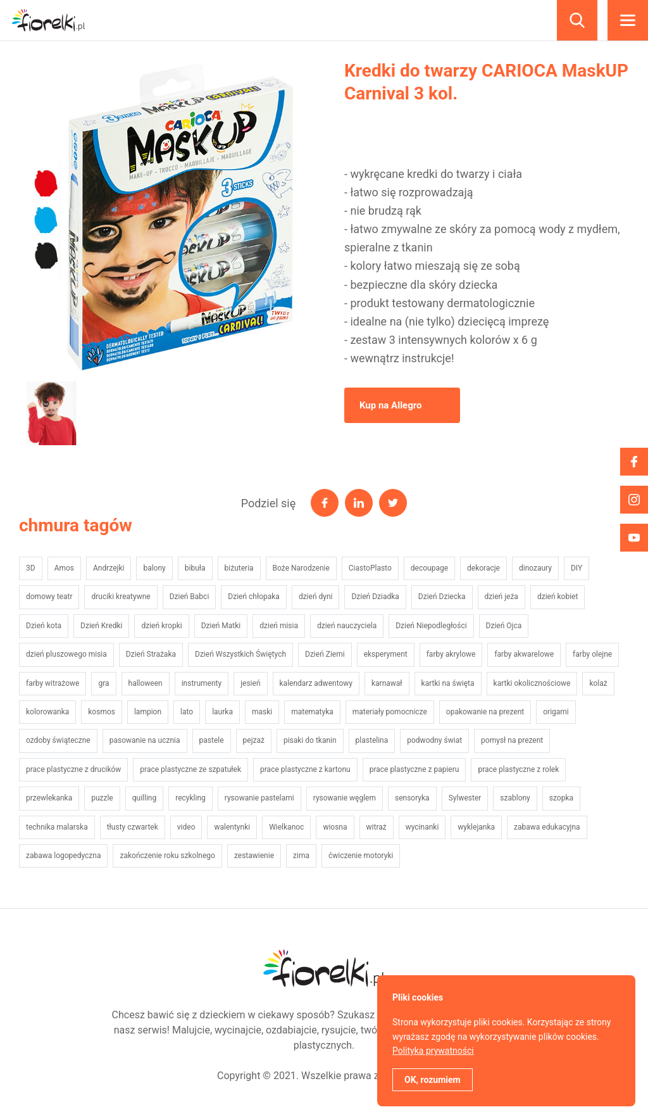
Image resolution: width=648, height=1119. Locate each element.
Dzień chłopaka (254, 596)
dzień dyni (316, 596)
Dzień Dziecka (442, 596)
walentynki (232, 827)
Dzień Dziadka (375, 596)
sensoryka (412, 797)
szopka (561, 797)
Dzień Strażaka (151, 654)
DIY (576, 568)
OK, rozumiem (432, 1080)
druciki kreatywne (120, 596)
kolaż (598, 683)
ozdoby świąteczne (58, 740)
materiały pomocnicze (389, 711)
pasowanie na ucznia (144, 740)
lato (186, 711)
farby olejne (592, 654)
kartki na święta (448, 683)
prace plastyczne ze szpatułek (190, 769)
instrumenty (201, 683)
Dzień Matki (221, 625)
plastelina (372, 740)
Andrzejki (108, 568)
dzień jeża (501, 596)
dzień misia (278, 625)
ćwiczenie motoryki (360, 855)
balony (154, 568)
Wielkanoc (286, 827)
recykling (190, 797)
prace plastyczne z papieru (414, 769)
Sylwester (465, 797)
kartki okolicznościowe (532, 683)
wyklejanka (476, 827)
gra (103, 683)
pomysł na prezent (512, 740)
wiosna (335, 827)
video (186, 827)
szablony (515, 797)
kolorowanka (47, 711)
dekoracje (483, 568)
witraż (376, 827)
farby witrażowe (52, 683)
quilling (144, 797)
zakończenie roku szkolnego (167, 855)
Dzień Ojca (504, 625)
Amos (64, 568)
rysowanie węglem (344, 797)
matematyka (312, 711)
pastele (211, 740)
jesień (250, 683)
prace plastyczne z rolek (518, 769)
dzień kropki (161, 625)
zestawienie (254, 855)
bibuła (195, 568)
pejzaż (254, 740)
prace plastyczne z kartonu (305, 769)
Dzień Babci (189, 596)
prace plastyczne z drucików (73, 769)
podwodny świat (434, 740)
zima (301, 855)
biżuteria (239, 568)
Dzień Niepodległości (431, 625)
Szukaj (577, 20)
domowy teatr (49, 596)
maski (262, 711)
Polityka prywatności (433, 1051)
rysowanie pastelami (259, 797)
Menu (628, 20)
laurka (222, 711)
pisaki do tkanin (310, 740)
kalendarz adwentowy (316, 683)
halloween (145, 683)
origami (556, 711)
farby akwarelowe (524, 654)
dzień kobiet (557, 596)
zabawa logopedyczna (63, 855)
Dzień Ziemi (325, 654)
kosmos (101, 711)
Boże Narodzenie (301, 568)
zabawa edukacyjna (547, 827)
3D (30, 568)
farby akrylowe (451, 654)
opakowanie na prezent (485, 711)
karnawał (386, 683)
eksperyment (386, 654)
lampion (147, 711)
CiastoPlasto (370, 568)
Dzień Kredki (101, 625)
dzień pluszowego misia (66, 654)
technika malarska (57, 827)
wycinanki (422, 827)
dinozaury (535, 568)
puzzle (102, 797)
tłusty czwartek (132, 827)
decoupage (429, 568)
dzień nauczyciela (347, 625)
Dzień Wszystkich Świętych (240, 654)
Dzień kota (43, 625)
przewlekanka (49, 797)
